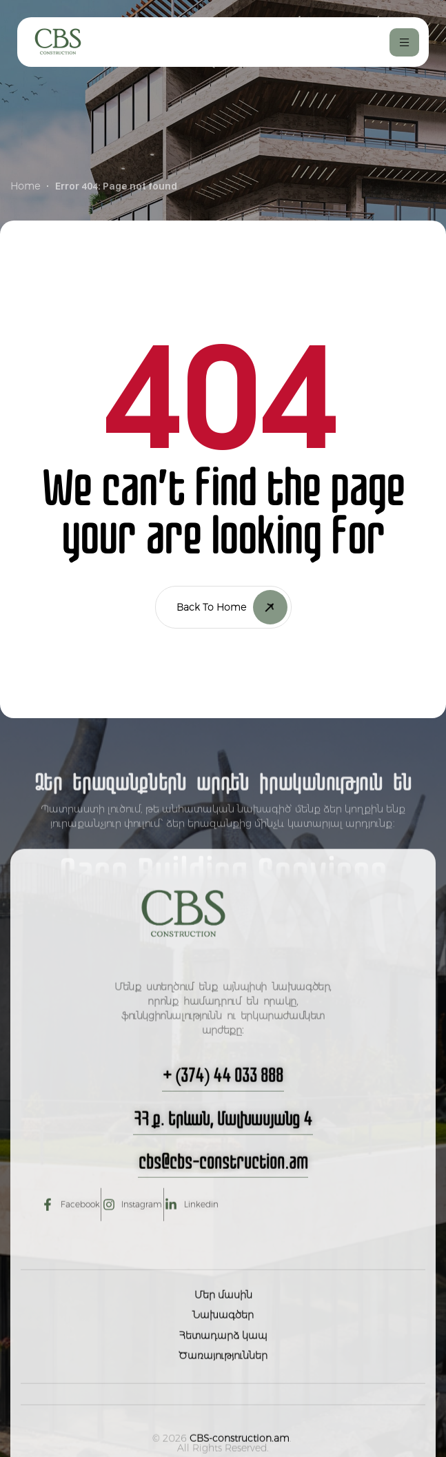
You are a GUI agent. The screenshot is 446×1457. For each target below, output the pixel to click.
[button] (223, 1112)
